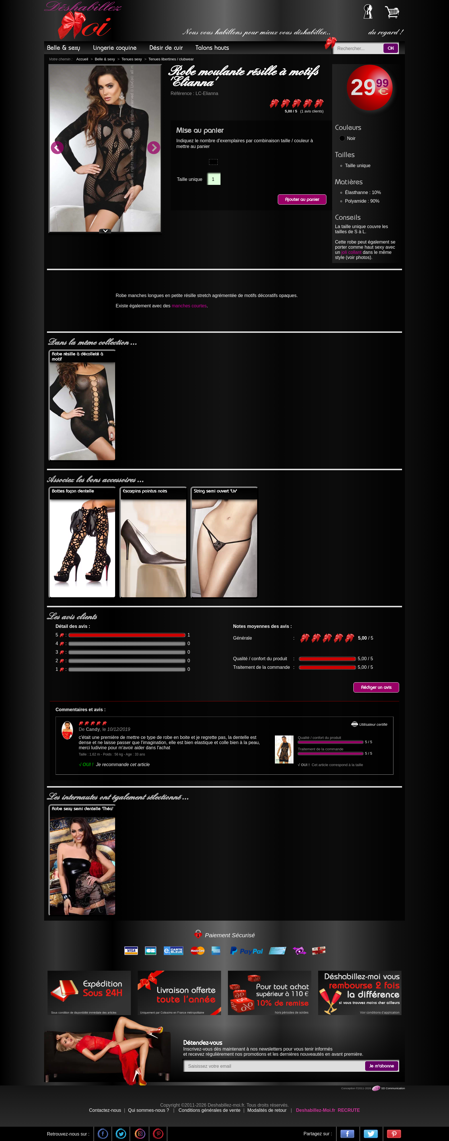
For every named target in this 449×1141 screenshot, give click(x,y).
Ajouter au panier (302, 199)
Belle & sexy (105, 59)
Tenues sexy (131, 59)
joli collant (351, 252)
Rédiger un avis (376, 687)
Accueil (82, 59)
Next (153, 148)
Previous (57, 148)
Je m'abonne (381, 1066)
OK (391, 48)
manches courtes (189, 305)
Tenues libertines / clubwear (171, 59)
